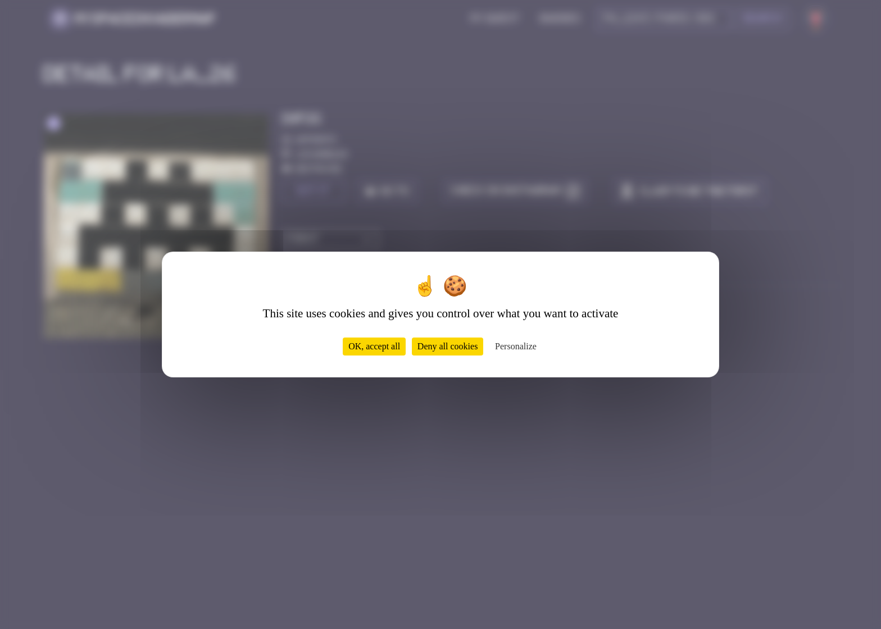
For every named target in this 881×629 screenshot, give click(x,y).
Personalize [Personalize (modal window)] (516, 346)
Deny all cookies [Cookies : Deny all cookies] (447, 346)
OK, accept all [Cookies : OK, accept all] (374, 346)
